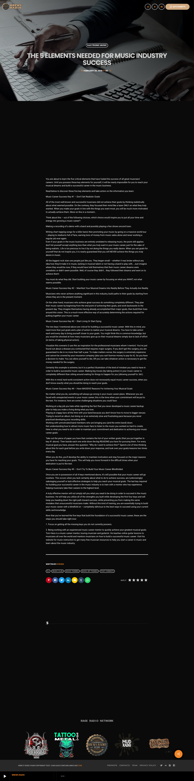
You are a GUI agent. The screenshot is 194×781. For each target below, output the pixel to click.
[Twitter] (161, 766)
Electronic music (97, 45)
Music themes (72, 571)
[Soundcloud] (165, 766)
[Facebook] (174, 766)
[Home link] (12, 7)
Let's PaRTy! (177, 6)
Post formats (107, 571)
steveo (60, 564)
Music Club (58, 571)
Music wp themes (90, 571)
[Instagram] (170, 766)
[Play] (155, 7)
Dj (48, 571)
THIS (80, 765)
